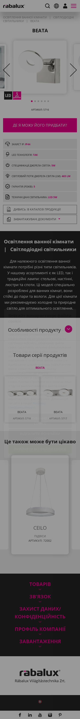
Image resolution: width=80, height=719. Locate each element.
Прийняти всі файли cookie (40, 426)
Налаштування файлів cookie (40, 397)
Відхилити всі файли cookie (40, 413)
